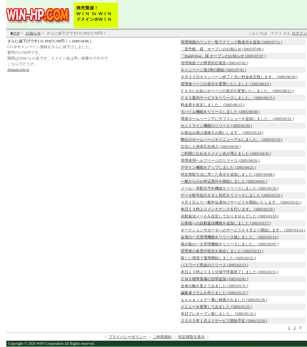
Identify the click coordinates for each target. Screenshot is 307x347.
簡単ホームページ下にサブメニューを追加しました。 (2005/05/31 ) (237, 119)
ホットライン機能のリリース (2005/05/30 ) (216, 125)
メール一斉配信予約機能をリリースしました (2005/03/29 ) (230, 188)
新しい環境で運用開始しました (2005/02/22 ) (218, 258)
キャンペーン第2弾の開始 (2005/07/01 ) (213, 70)
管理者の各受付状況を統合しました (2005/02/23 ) (222, 251)
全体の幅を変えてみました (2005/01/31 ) (214, 286)
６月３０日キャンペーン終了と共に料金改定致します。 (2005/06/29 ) (239, 77)
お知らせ (33, 33)
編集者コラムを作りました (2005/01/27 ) (214, 293)
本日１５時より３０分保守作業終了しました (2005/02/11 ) (229, 272)
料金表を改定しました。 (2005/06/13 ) (212, 105)
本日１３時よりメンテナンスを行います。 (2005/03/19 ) (228, 209)
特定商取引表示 (191, 337)
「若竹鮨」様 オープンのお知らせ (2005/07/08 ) (222, 49)
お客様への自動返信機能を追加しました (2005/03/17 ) (226, 223)
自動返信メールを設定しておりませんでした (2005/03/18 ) (230, 216)
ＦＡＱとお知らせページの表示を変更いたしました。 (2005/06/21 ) (237, 91)
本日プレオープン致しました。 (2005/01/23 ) (218, 314)
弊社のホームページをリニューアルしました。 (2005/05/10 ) (231, 139)
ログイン (299, 33)
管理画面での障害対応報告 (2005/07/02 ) (214, 63)
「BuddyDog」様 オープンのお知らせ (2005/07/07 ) (223, 56)
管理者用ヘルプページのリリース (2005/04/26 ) (220, 160)
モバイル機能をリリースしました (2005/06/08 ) (220, 112)
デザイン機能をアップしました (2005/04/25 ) (218, 167)
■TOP (15, 33)
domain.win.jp (18, 69)
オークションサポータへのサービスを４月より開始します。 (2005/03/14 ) (243, 230)
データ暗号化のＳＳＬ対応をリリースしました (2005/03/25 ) (231, 195)
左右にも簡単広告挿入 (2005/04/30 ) (211, 146)
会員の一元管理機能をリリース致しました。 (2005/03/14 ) (230, 237)
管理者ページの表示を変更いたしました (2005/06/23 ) (226, 84)
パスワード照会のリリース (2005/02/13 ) (214, 265)
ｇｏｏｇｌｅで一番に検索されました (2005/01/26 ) (224, 300)
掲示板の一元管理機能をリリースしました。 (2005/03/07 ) (230, 244)
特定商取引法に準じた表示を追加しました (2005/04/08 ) (228, 174)
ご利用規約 (162, 337)
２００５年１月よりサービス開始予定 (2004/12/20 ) (224, 321)
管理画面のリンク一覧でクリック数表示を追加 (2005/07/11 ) (231, 42)
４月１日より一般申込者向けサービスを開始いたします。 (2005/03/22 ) (241, 202)
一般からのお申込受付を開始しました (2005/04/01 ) (224, 181)
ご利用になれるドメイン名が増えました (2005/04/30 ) (226, 153)
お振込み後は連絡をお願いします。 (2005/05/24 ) (222, 132)
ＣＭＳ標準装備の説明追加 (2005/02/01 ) (214, 279)
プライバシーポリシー (128, 337)
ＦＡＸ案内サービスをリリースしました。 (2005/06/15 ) (228, 98)
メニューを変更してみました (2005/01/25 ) (216, 307)
